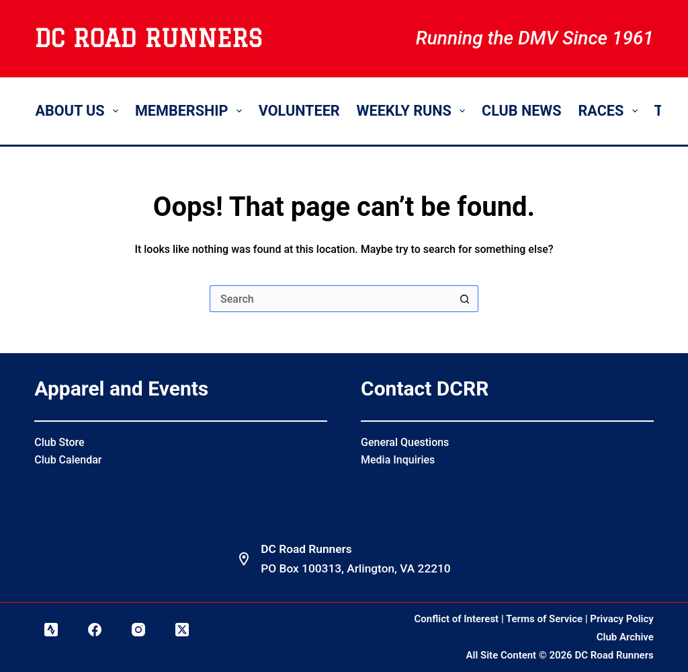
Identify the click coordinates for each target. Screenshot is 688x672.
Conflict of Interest (457, 619)
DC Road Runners (148, 38)
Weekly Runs (413, 110)
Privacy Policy (621, 619)
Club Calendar (67, 459)
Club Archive (625, 637)
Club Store (59, 442)
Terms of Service (544, 619)
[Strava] (51, 629)
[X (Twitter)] (182, 629)
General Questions (405, 442)
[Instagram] (138, 629)
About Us (80, 110)
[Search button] (465, 298)
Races (610, 110)
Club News (521, 110)
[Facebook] (95, 629)
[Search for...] (331, 298)
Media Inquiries (398, 459)
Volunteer (299, 110)
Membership (191, 110)
